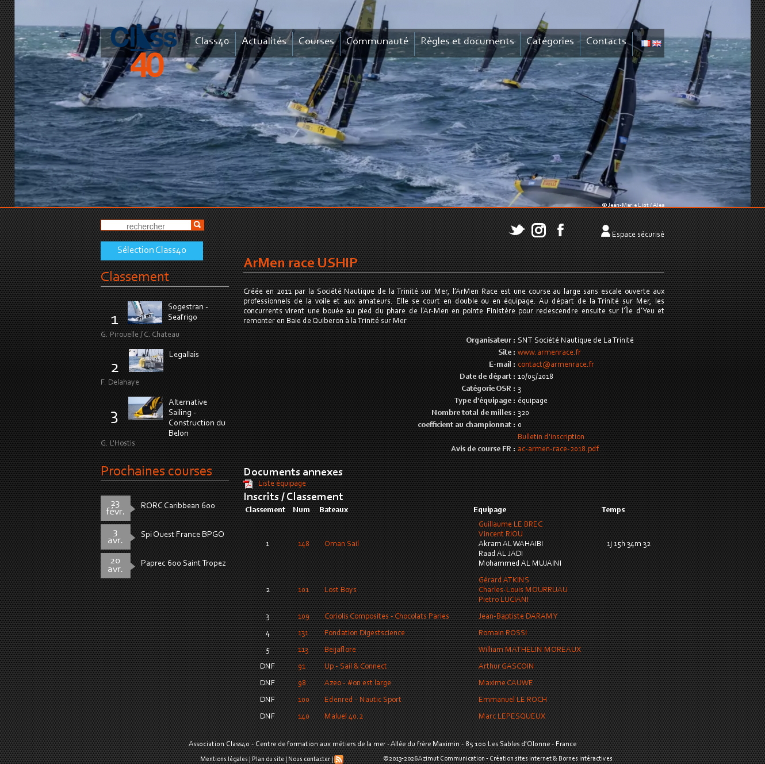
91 (301, 667)
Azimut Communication (451, 758)
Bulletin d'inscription (551, 437)
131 (303, 633)
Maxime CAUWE (506, 683)
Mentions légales (224, 759)
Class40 (212, 41)
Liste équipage (282, 484)
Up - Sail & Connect (355, 667)
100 (303, 700)
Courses (316, 41)
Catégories (550, 41)
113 (303, 650)
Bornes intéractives (586, 758)
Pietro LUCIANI (504, 600)
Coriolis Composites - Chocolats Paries (386, 617)
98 (302, 683)
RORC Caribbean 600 (178, 506)
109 (303, 617)
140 (303, 717)
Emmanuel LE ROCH (513, 700)
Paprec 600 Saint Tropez (183, 563)
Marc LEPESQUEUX (512, 717)
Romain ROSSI (503, 633)
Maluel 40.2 (343, 717)
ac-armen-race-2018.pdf (558, 450)
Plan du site (268, 759)
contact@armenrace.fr (556, 365)
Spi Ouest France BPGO (182, 535)
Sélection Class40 (151, 250)
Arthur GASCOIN (506, 667)
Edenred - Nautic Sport (362, 700)
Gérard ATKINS (504, 581)
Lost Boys (340, 590)
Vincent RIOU (501, 535)
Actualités (264, 41)
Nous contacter (309, 759)
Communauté (377, 41)
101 (303, 590)
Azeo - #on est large (357, 683)
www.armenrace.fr (549, 353)
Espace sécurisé (638, 235)
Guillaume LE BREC (510, 525)
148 (303, 544)
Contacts (606, 41)
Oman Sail (341, 544)
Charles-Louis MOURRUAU (523, 590)
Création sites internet (520, 758)
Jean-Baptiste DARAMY (518, 617)
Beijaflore (340, 650)
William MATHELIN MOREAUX (530, 650)
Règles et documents (467, 41)
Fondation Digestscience (364, 633)
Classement (135, 277)
